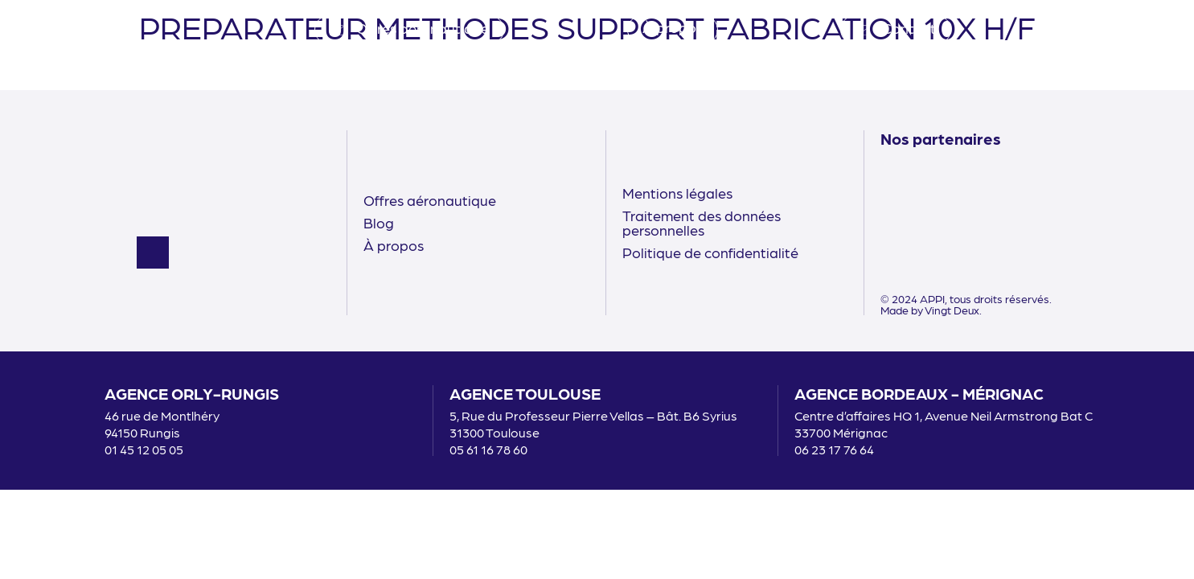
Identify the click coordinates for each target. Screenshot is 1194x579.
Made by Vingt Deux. (931, 309)
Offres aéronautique (429, 199)
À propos (393, 244)
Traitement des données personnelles (701, 222)
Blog (378, 222)
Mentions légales (677, 192)
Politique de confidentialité (710, 252)
